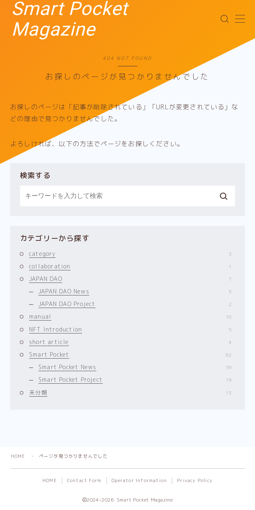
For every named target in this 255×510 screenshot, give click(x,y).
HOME (18, 456)
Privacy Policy (195, 480)
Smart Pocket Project (135, 379)
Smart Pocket (130, 354)
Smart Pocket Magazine (118, 19)
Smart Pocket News (135, 367)
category (130, 253)
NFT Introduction (130, 329)
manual (130, 316)
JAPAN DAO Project (135, 304)
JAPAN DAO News (135, 291)
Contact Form (84, 480)
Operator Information (139, 480)
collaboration (130, 266)
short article (130, 342)
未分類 (130, 392)
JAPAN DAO (130, 279)
